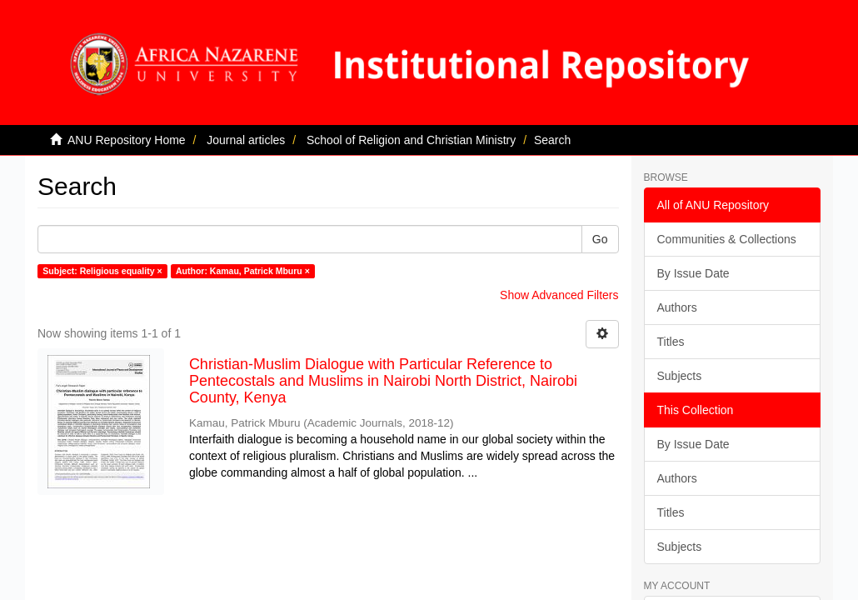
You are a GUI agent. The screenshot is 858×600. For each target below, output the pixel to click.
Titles (671, 341)
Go (600, 239)
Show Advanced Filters (559, 295)
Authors (677, 307)
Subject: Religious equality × (102, 271)
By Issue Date (693, 273)
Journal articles (246, 140)
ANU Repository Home (126, 140)
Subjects (679, 375)
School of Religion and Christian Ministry (411, 140)
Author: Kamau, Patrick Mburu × (243, 271)
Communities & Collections (726, 239)
